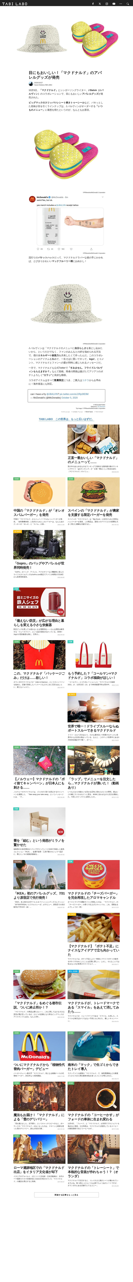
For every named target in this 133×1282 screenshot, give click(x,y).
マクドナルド (99, 412)
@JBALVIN (52, 395)
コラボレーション (78, 412)
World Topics (89, 412)
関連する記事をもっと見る (66, 1196)
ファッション (66, 412)
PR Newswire (101, 407)
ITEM (16, 590)
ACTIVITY (17, 533)
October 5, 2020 (69, 398)
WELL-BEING (73, 972)
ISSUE (16, 480)
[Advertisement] (66, 1246)
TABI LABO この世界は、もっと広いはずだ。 (66, 420)
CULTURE (72, 427)
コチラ (85, 381)
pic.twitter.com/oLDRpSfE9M (74, 395)
